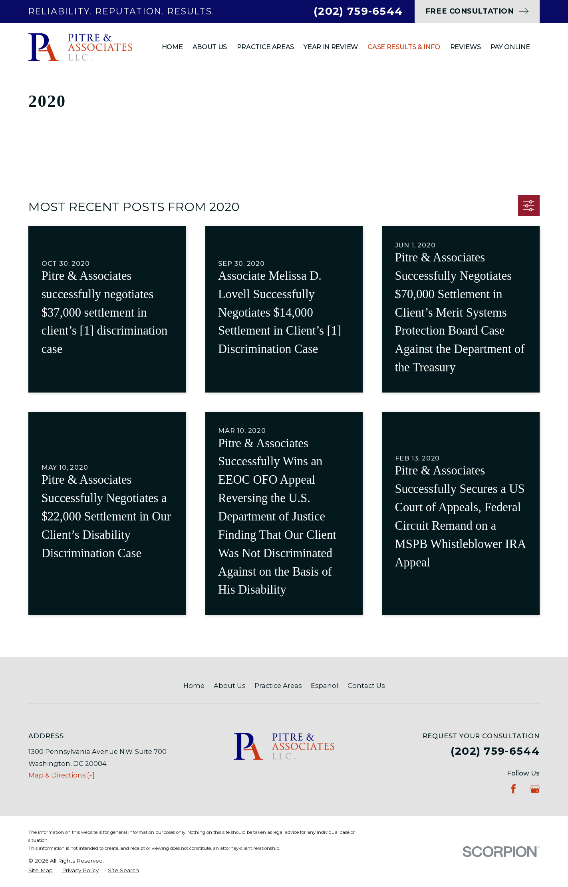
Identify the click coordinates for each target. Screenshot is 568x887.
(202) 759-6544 (358, 11)
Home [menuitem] (172, 47)
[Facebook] (513, 788)
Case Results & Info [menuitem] (403, 47)
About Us (229, 686)
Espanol (324, 686)
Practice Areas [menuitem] (265, 47)
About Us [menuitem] (210, 47)
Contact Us (366, 686)
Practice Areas (278, 686)
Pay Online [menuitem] (510, 47)
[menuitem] (40, 870)
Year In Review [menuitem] (330, 47)
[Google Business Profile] (535, 788)
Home (194, 686)
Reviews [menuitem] (465, 47)
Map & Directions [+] (61, 775)
